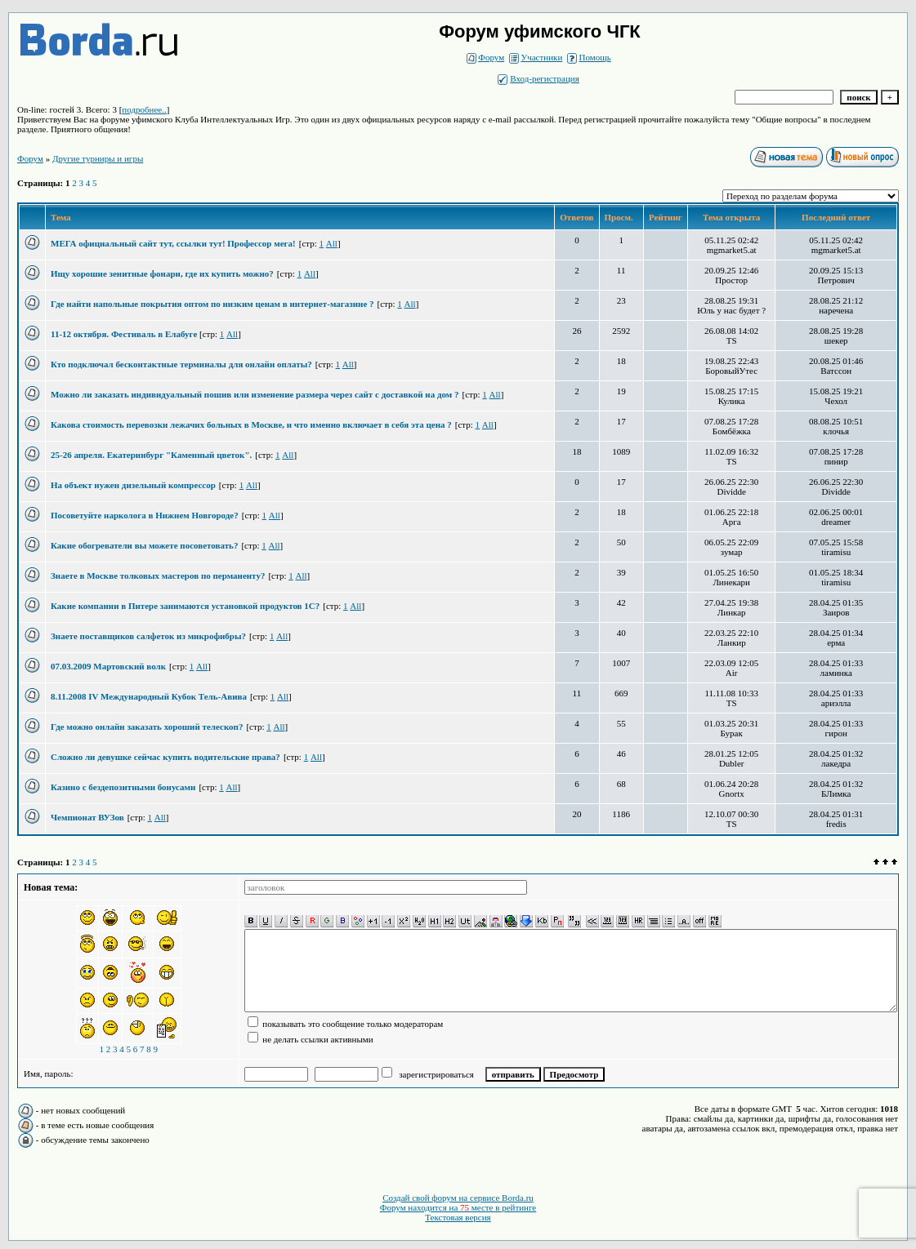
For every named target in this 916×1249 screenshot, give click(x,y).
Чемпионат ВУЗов (87, 817)
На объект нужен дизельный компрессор (133, 485)
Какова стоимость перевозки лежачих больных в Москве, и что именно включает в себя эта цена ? (251, 424)
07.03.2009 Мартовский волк (108, 666)
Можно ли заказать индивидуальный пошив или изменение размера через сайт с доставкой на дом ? (255, 394)
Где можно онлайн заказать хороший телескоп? (147, 726)
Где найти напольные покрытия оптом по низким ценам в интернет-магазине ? (212, 304)
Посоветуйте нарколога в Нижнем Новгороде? (145, 515)
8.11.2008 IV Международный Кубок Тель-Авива (149, 696)
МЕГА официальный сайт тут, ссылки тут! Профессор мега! (173, 243)
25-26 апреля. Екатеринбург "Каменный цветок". (151, 455)
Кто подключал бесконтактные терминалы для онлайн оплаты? (181, 364)
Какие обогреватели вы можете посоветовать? (144, 545)
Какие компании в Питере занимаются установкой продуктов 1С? (185, 606)
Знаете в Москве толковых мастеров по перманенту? (158, 575)
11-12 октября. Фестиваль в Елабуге (125, 334)
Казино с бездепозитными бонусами (123, 787)
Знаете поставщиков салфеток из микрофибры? (148, 636)
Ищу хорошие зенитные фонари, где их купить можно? (162, 273)
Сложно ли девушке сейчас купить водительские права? (165, 757)
